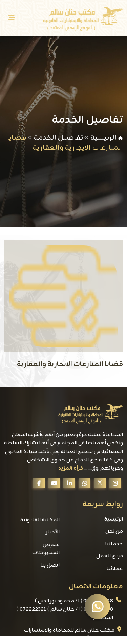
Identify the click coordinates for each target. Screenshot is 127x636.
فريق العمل (109, 556)
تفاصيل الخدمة (58, 137)
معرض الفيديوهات (46, 549)
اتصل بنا (50, 565)
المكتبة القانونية (40, 520)
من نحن (114, 531)
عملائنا (114, 569)
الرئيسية (103, 137)
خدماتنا (114, 544)
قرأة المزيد (70, 468)
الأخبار (53, 532)
